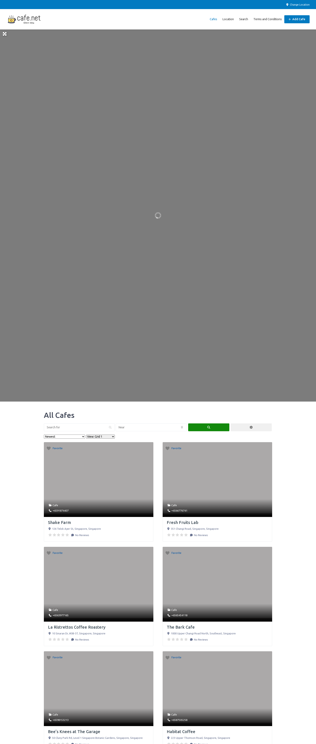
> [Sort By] (64, 436)
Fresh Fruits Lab (182, 521)
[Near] (151, 426)
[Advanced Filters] (251, 426)
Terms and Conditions (267, 18)
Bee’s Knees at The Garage (74, 731)
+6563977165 (60, 614)
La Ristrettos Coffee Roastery (76, 626)
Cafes (213, 18)
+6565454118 (179, 614)
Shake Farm (59, 521)
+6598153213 (60, 719)
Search (243, 18)
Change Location (298, 4)
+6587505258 (179, 719)
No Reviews (82, 534)
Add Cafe (297, 18)
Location (228, 18)
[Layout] (100, 436)
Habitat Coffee (181, 731)
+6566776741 (179, 509)
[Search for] (79, 426)
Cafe (55, 504)
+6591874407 (60, 509)
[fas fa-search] (208, 426)
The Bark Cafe (181, 626)
